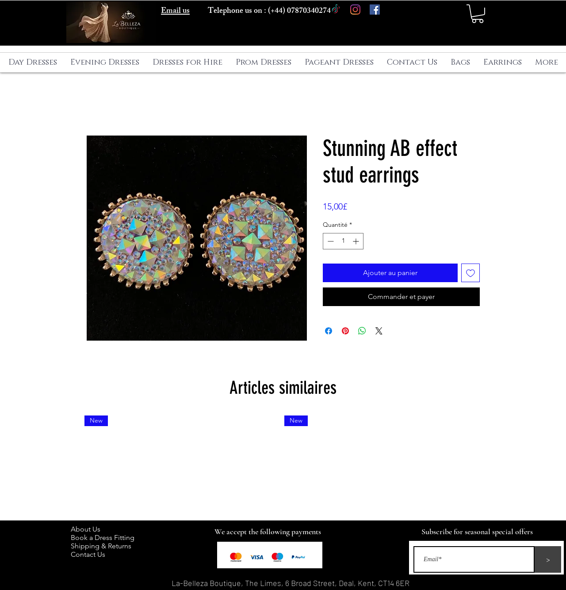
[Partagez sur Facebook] (328, 331)
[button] (478, 13)
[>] (548, 559)
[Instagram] (355, 9)
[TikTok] (336, 9)
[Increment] (356, 241)
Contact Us (88, 554)
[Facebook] (375, 9)
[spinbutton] (343, 241)
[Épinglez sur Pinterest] (345, 331)
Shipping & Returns (103, 546)
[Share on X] (379, 331)
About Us (90, 529)
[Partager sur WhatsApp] (362, 331)
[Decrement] (329, 241)
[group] (283, 464)
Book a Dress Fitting (102, 537)
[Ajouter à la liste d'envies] (470, 273)
